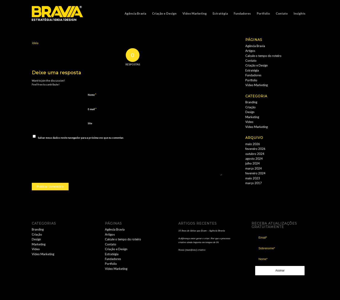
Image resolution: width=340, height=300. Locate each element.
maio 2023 (252, 178)
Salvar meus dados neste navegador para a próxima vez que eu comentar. (81, 137)
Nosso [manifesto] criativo (191, 249)
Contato (251, 60)
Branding (251, 102)
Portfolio (251, 80)
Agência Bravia (255, 46)
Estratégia (252, 70)
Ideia (35, 43)
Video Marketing (256, 85)
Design (249, 112)
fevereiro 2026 (255, 149)
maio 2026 (252, 144)
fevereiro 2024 (255, 173)
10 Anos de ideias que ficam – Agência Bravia (201, 230)
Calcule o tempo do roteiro (263, 56)
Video (249, 122)
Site (90, 123)
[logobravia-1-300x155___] (57, 13)
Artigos (250, 51)
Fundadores (253, 75)
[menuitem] (135, 13)
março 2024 (253, 168)
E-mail (92, 109)
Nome (92, 94)
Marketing (252, 117)
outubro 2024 (254, 154)
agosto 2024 (254, 158)
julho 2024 (252, 163)
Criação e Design (256, 65)
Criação (250, 107)
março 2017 (253, 183)
